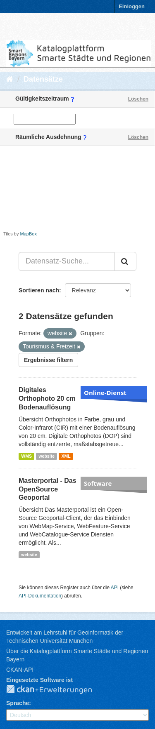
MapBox (28, 233)
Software (98, 483)
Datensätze (43, 79)
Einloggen (132, 6)
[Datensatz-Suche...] (66, 261)
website (46, 456)
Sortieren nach (39, 290)
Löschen (138, 99)
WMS (26, 456)
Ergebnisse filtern (48, 360)
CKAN (55, 690)
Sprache (17, 703)
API (115, 587)
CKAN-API (19, 669)
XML (65, 456)
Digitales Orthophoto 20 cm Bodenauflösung (47, 398)
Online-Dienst (105, 392)
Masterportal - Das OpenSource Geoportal (47, 489)
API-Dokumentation (40, 596)
